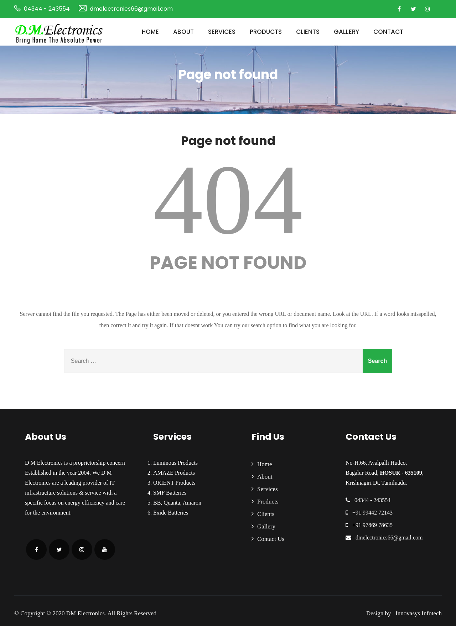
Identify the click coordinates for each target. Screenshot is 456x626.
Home (150, 31)
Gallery (346, 31)
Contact (388, 31)
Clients (308, 31)
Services (221, 31)
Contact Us (270, 539)
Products (266, 31)
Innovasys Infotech (417, 613)
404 (228, 199)
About (183, 31)
